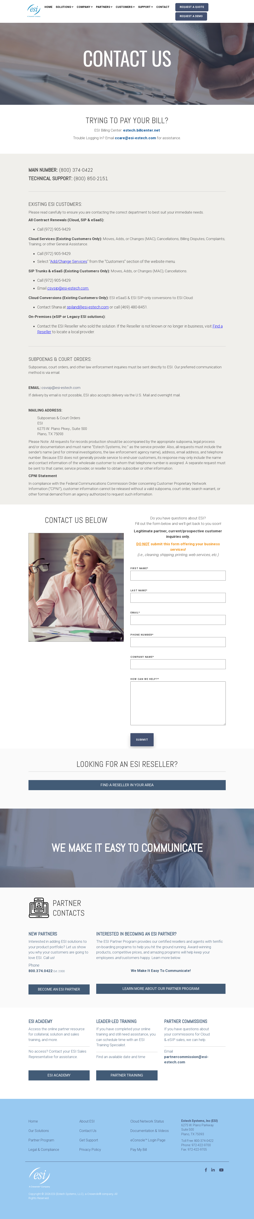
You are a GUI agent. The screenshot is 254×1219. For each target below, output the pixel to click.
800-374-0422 (203, 1140)
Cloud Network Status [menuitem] (147, 1121)
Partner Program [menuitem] (41, 1140)
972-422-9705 (197, 1149)
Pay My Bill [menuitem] (138, 1150)
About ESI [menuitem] (87, 1121)
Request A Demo (191, 16)
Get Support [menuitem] (88, 1140)
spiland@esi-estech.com (88, 307)
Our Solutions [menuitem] (38, 1131)
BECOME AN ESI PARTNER (59, 989)
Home (48, 7)
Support (144, 7)
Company (83, 7)
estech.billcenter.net (141, 130)
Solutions (63, 7)
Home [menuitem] (33, 1121)
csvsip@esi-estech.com (60, 387)
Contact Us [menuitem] (87, 1131)
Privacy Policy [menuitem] (90, 1150)
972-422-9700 (201, 1145)
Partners (103, 7)
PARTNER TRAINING (127, 1075)
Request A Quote (192, 7)
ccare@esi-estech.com (136, 138)
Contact (162, 7)
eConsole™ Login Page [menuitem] (147, 1140)
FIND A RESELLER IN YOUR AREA (127, 785)
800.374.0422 (40, 971)
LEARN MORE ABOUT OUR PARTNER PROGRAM (161, 988)
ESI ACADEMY (59, 1075)
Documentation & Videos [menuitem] (149, 1131)
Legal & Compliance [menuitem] (43, 1150)
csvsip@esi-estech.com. (68, 288)
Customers (124, 7)
